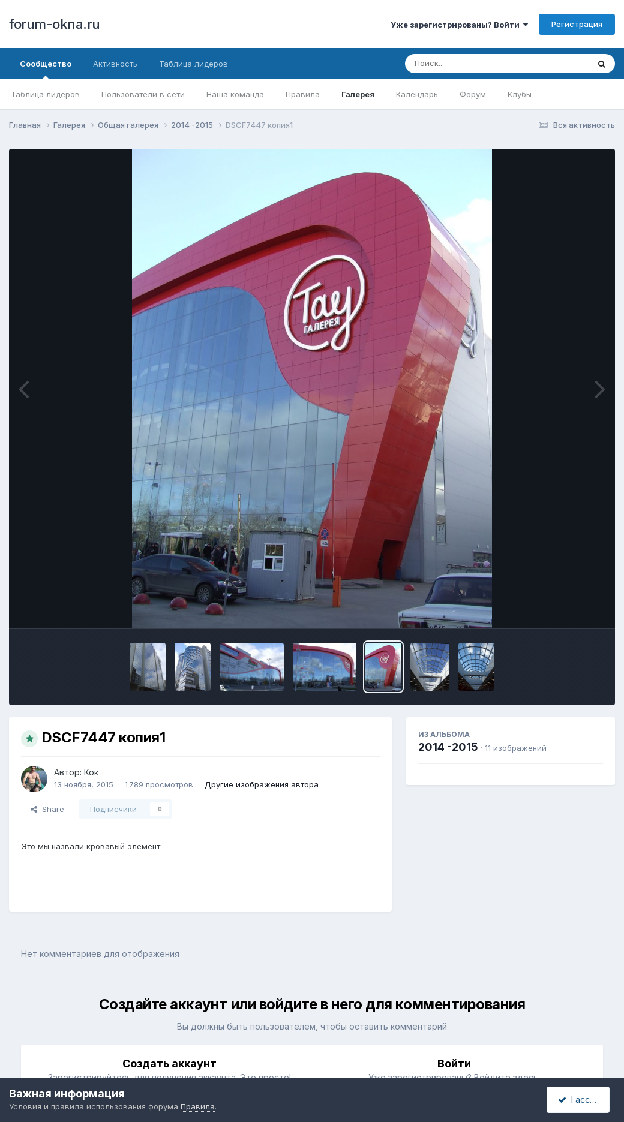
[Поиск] (474, 63)
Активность (115, 63)
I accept (579, 1099)
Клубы (520, 94)
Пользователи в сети (143, 94)
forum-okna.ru (54, 24)
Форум (473, 94)
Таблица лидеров (45, 94)
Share (47, 809)
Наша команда (235, 94)
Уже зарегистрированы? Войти (459, 24)
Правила (303, 94)
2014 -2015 (448, 747)
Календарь (417, 94)
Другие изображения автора (262, 784)
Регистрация (576, 24)
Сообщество (45, 69)
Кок (91, 772)
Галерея (357, 94)
